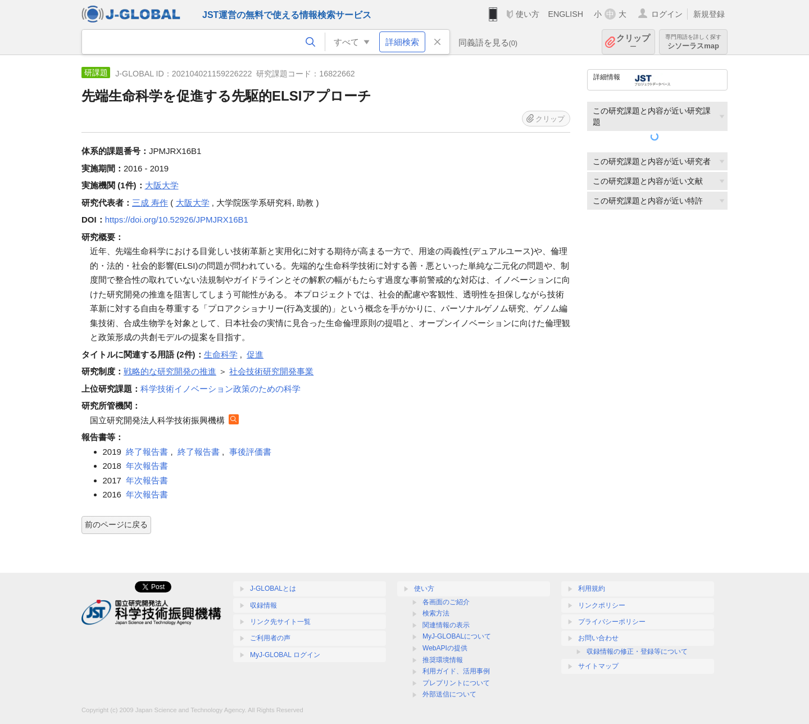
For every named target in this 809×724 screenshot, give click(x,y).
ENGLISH (565, 14)
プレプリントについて (456, 683)
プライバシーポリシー (612, 622)
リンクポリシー (601, 605)
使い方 (527, 14)
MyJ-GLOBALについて (456, 636)
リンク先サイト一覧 (280, 622)
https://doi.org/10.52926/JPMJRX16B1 (176, 219)
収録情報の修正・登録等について (637, 651)
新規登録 (709, 14)
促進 (255, 354)
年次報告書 (147, 465)
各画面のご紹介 (446, 602)
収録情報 (263, 605)
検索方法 (435, 613)
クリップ (633, 42)
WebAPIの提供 (444, 648)
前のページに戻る (116, 524)
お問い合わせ (598, 638)
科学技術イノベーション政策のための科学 (220, 388)
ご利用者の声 (270, 638)
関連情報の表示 (446, 625)
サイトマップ (598, 666)
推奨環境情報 (442, 660)
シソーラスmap (693, 42)
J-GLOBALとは (273, 588)
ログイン (667, 14)
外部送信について (449, 694)
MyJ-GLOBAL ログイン (285, 655)
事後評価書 (250, 451)
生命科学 (221, 354)
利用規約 (591, 588)
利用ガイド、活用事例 (456, 671)
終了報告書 (147, 451)
